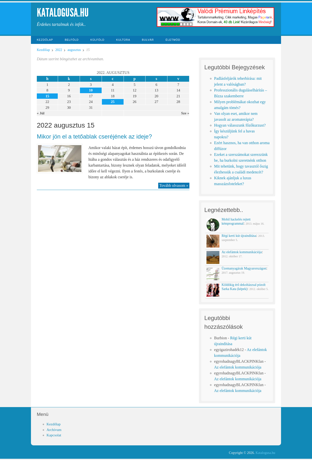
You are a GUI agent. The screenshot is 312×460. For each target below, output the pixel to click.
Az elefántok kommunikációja (237, 367)
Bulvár (148, 39)
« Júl (40, 113)
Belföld (72, 39)
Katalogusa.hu (63, 13)
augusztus (74, 50)
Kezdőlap (45, 39)
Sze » (185, 113)
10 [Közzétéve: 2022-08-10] (91, 90)
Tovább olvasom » (173, 185)
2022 (58, 50)
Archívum (54, 430)
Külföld (97, 39)
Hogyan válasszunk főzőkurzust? (240, 125)
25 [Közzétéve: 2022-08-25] (113, 102)
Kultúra (123, 39)
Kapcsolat (54, 435)
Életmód (173, 39)
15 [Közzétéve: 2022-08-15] (47, 96)
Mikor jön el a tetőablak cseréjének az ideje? (94, 136)
